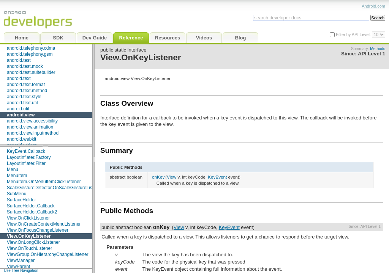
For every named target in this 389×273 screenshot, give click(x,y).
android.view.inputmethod (33, 133)
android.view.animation (30, 127)
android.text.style (24, 96)
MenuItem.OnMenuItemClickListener (44, 181)
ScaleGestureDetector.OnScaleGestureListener (55, 187)
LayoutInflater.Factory (29, 157)
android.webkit (21, 139)
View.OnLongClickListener (33, 242)
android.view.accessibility (32, 121)
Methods (377, 49)
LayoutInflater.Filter (26, 163)
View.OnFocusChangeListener (37, 230)
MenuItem (17, 175)
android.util (18, 108)
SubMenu (16, 193)
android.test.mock (25, 66)
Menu (12, 169)
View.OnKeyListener (29, 236)
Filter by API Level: (354, 34)
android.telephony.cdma (31, 48)
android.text (19, 78)
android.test (19, 60)
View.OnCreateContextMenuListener (44, 224)
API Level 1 (371, 53)
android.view (21, 115)
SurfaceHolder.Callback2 (32, 212)
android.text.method (27, 90)
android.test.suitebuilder (31, 72)
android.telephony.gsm (30, 54)
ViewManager (21, 260)
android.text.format (26, 84)
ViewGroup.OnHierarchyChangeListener (48, 254)
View (171, 176)
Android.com (373, 6)
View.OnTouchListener (29, 248)
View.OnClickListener (28, 218)
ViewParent (18, 266)
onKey (158, 176)
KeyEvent (217, 176)
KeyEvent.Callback (26, 151)
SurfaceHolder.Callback (30, 206)
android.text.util (22, 102)
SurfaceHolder (21, 199)
